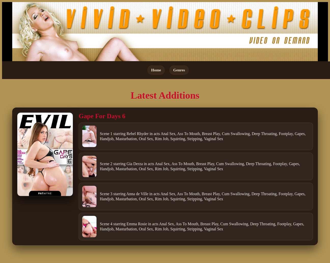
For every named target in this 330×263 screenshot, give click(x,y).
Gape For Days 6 (102, 116)
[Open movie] (45, 154)
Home (156, 70)
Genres (179, 70)
